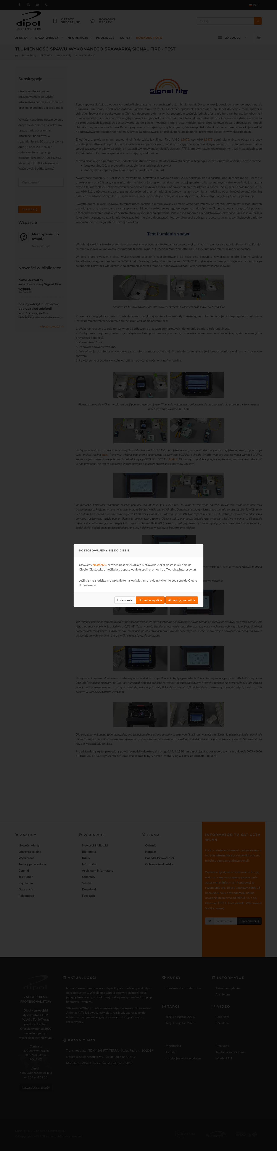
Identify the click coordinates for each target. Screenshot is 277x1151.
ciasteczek (99, 565)
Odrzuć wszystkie (150, 600)
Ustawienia (124, 600)
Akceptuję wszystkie (181, 600)
